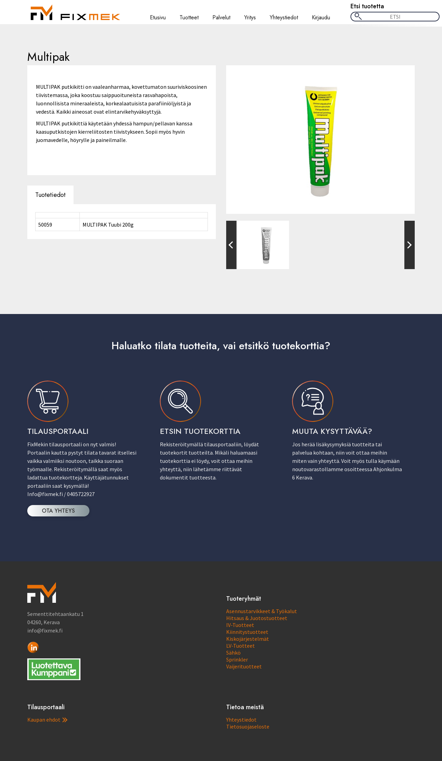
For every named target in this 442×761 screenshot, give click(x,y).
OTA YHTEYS (58, 511)
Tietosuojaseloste (247, 726)
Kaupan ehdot (47, 719)
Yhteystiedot (284, 17)
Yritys (250, 17)
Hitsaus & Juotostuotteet (256, 618)
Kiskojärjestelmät (247, 638)
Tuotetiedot (50, 194)
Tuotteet (189, 17)
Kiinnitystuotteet (247, 631)
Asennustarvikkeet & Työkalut (261, 611)
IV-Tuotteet (240, 624)
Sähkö (233, 652)
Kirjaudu (321, 17)
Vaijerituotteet (244, 666)
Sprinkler (237, 659)
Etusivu (158, 17)
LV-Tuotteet (240, 645)
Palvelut (221, 17)
